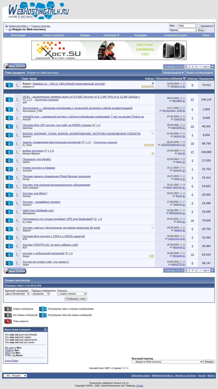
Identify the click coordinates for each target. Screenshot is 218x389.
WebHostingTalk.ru (19, 26)
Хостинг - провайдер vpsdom (41, 201)
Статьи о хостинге (53, 35)
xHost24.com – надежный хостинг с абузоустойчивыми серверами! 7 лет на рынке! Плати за (83, 116)
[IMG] (8, 352)
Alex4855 (177, 100)
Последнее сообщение (169, 78)
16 (192, 220)
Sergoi (26, 256)
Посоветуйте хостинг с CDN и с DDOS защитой (54, 236)
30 (192, 143)
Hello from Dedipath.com (38, 210)
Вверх (211, 375)
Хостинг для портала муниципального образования (56, 184)
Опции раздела (172, 72)
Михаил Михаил (31, 153)
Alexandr (177, 247)
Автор (33, 78)
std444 (26, 162)
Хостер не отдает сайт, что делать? (46, 261)
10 (192, 126)
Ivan (180, 153)
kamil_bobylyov (31, 187)
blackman (28, 128)
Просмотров (206, 78)
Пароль (174, 30)
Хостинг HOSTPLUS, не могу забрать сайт (50, 244)
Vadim (26, 264)
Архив (201, 375)
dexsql (26, 179)
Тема (25, 78)
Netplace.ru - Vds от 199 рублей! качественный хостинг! (69, 83)
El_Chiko (27, 145)
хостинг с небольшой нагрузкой (43, 253)
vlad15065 (176, 127)
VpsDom (27, 204)
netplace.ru (28, 86)
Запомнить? (205, 26)
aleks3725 (176, 264)
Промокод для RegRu (37, 159)
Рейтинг (149, 78)
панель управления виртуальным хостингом (52, 142)
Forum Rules (11, 360)
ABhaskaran (29, 213)
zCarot (139, 385)
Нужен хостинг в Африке (39, 167)
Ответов (192, 78)
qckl (25, 102)
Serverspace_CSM (32, 111)
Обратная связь (140, 375)
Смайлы (9, 350)
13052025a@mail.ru (171, 144)
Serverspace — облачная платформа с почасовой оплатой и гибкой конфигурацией (77, 108)
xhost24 (27, 119)
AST (25, 247)
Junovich (27, 170)
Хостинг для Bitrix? (35, 193)
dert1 (179, 221)
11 (196, 66)
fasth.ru (178, 178)
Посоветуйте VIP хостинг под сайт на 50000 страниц (57, 125)
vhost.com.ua (175, 238)
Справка (85, 35)
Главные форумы (40, 26)
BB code (9, 347)
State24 (27, 230)
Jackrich (27, 136)
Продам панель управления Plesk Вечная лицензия (56, 176)
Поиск (206, 35)
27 (192, 152)
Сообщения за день (175, 35)
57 (192, 99)
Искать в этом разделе (200, 72)
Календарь (140, 35)
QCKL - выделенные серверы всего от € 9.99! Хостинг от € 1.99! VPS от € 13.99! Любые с (81, 96)
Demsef (27, 196)
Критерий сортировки (16, 290)
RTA (25, 239)
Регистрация (18, 35)
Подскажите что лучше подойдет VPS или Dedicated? (58, 219)
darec (179, 161)
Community (112, 35)
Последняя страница (46, 99)
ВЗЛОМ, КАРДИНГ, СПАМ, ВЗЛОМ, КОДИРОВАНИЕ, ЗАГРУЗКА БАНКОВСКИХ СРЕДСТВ (81, 133)
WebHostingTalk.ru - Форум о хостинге (174, 375)
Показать (62, 290)
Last (206, 66)
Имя (172, 25)
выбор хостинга (33, 150)
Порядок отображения (44, 290)
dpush (179, 195)
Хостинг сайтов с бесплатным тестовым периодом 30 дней (61, 227)
